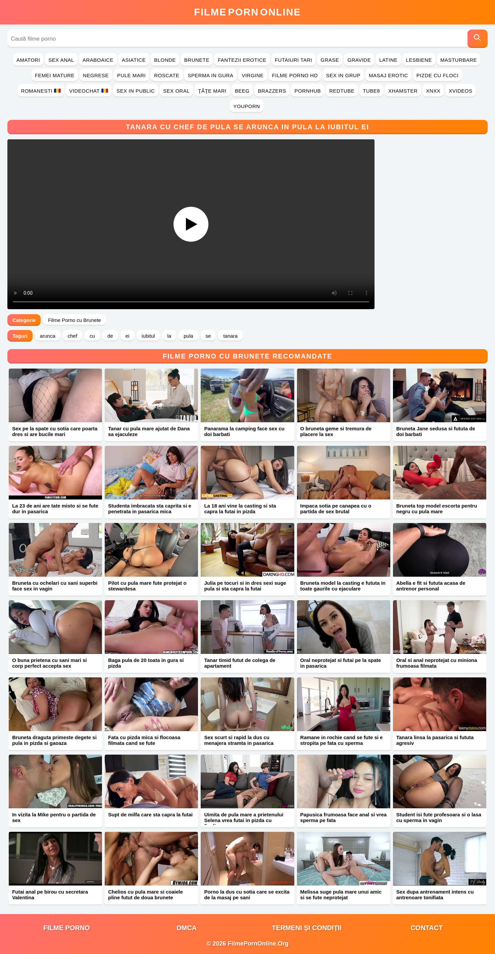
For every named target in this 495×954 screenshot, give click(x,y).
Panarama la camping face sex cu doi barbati (244, 431)
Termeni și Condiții (307, 928)
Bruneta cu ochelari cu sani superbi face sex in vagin (54, 585)
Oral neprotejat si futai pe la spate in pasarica (340, 663)
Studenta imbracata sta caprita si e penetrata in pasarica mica (149, 508)
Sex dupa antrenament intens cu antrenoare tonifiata (435, 894)
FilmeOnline (247, 12)
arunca (47, 336)
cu (92, 336)
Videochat (88, 91)
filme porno (66, 928)
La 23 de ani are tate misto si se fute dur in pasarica (55, 508)
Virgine (252, 75)
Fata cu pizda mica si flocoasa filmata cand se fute (144, 740)
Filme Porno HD (295, 75)
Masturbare (458, 60)
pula (188, 336)
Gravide (359, 60)
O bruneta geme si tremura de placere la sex (336, 431)
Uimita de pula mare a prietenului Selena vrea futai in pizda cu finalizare (243, 820)
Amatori (28, 60)
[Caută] (477, 39)
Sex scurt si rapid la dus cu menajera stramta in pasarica (239, 740)
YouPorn (246, 106)
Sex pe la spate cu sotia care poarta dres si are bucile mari (54, 431)
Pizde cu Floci (437, 75)
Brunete (196, 60)
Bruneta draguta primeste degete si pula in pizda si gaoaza (54, 740)
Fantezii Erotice (242, 60)
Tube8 (371, 91)
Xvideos (460, 91)
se (208, 336)
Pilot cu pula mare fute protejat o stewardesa (147, 585)
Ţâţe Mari (212, 91)
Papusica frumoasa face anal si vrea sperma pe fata (343, 817)
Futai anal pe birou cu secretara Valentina (50, 894)
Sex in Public (135, 91)
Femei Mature (55, 75)
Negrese (96, 75)
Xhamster (402, 91)
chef (72, 336)
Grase (329, 60)
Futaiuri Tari (293, 60)
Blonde (165, 60)
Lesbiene (419, 60)
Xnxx (433, 91)
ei (128, 336)
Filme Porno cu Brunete (74, 320)
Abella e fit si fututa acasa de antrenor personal (430, 585)
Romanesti (41, 91)
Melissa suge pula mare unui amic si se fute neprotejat (341, 894)
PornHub (307, 91)
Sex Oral (176, 91)
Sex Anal (61, 60)
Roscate (166, 75)
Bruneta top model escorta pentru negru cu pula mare (436, 508)
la (169, 336)
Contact (426, 928)
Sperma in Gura (210, 75)
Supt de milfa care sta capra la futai (150, 814)
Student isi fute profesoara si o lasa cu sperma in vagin (438, 817)
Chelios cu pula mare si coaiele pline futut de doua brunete (145, 894)
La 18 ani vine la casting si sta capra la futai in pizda (240, 508)
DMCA (187, 928)
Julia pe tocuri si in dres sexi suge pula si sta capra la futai (245, 585)
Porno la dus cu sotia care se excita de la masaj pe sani (246, 894)
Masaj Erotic (388, 75)
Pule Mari (131, 75)
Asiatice (134, 60)
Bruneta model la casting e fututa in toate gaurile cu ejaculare (343, 585)
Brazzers (272, 91)
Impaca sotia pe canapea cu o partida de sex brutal (336, 508)
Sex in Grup (343, 75)
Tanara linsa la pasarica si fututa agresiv (435, 740)
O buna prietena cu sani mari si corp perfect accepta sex (49, 663)
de (110, 336)
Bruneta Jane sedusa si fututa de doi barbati (435, 431)
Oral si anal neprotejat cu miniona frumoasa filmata (436, 663)
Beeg (242, 91)
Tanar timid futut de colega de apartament (239, 663)
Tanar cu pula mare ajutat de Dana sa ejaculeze (149, 431)
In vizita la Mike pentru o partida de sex (54, 817)
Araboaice (98, 60)
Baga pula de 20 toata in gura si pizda (146, 663)
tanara (230, 336)
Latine (388, 60)
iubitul (148, 336)
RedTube (341, 91)
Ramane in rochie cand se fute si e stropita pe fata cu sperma (341, 740)
